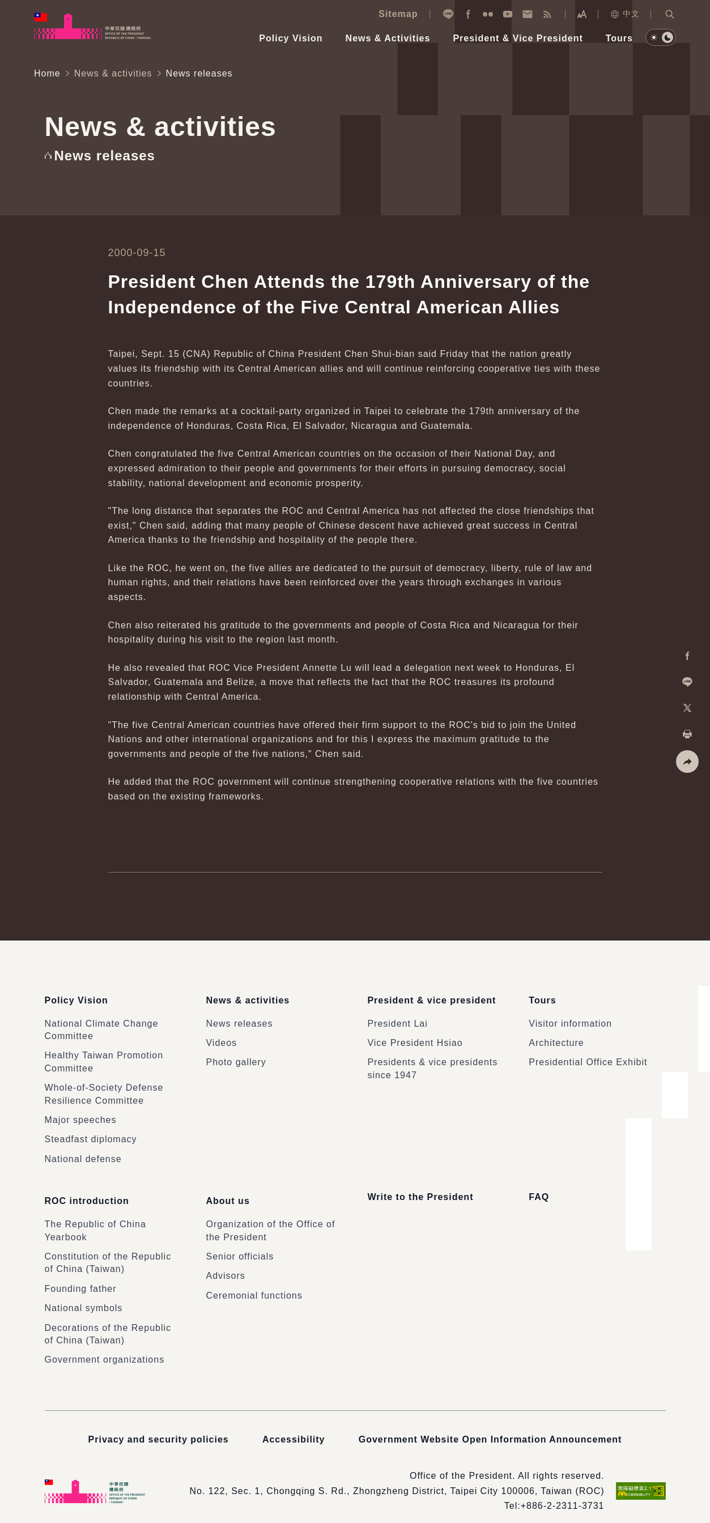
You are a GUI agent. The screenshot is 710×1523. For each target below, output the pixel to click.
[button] (669, 14)
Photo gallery (236, 1056)
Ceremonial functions (254, 1282)
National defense (83, 1152)
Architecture (556, 1036)
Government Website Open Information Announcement (491, 1426)
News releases (239, 1017)
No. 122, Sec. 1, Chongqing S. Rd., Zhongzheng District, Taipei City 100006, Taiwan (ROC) (397, 1477)
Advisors (225, 1262)
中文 (625, 14)
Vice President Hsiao (414, 1036)
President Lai (397, 1017)
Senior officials (240, 1243)
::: (7, 6)
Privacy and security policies (158, 1426)
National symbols (84, 1295)
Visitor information (570, 1017)
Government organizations (105, 1346)
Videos (221, 1036)
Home (47, 73)
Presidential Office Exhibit (588, 1056)
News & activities (113, 73)
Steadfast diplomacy (91, 1133)
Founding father (81, 1275)
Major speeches (81, 1113)
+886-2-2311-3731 (562, 1493)
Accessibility (293, 1426)
